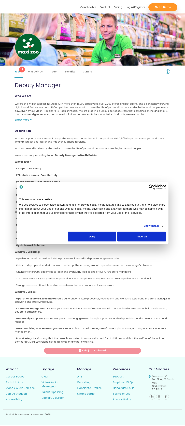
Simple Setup (86, 395)
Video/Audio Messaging (49, 385)
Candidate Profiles (89, 389)
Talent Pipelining (52, 393)
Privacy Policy (122, 401)
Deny (92, 236)
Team (54, 71)
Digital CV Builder (52, 399)
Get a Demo (163, 7)
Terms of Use (121, 395)
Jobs (19, 70)
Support (118, 378)
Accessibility (14, 401)
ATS (79, 378)
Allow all (142, 236)
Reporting (83, 383)
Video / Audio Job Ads (20, 389)
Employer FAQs (123, 383)
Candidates (88, 7)
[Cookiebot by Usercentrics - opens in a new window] (151, 187)
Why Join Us (36, 71)
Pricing (117, 7)
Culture (87, 71)
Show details (151, 225)
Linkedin (152, 398)
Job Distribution (16, 395)
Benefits (70, 71)
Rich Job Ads (14, 383)
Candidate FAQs (123, 389)
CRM (44, 378)
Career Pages (15, 378)
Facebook (166, 398)
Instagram (159, 398)
